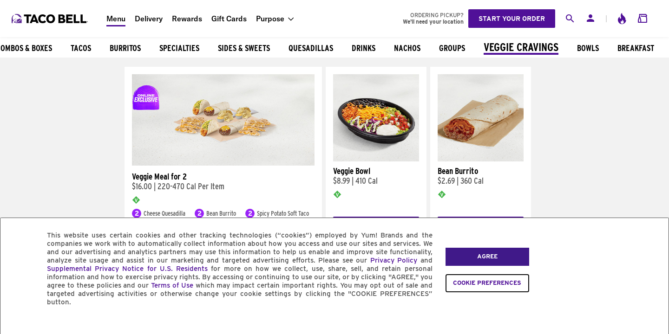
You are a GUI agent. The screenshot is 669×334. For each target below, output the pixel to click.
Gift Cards (229, 18)
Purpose (270, 18)
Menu (115, 18)
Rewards (187, 18)
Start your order (512, 18)
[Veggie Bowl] (376, 159)
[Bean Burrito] (481, 159)
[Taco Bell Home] (51, 18)
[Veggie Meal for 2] (223, 163)
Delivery (149, 18)
